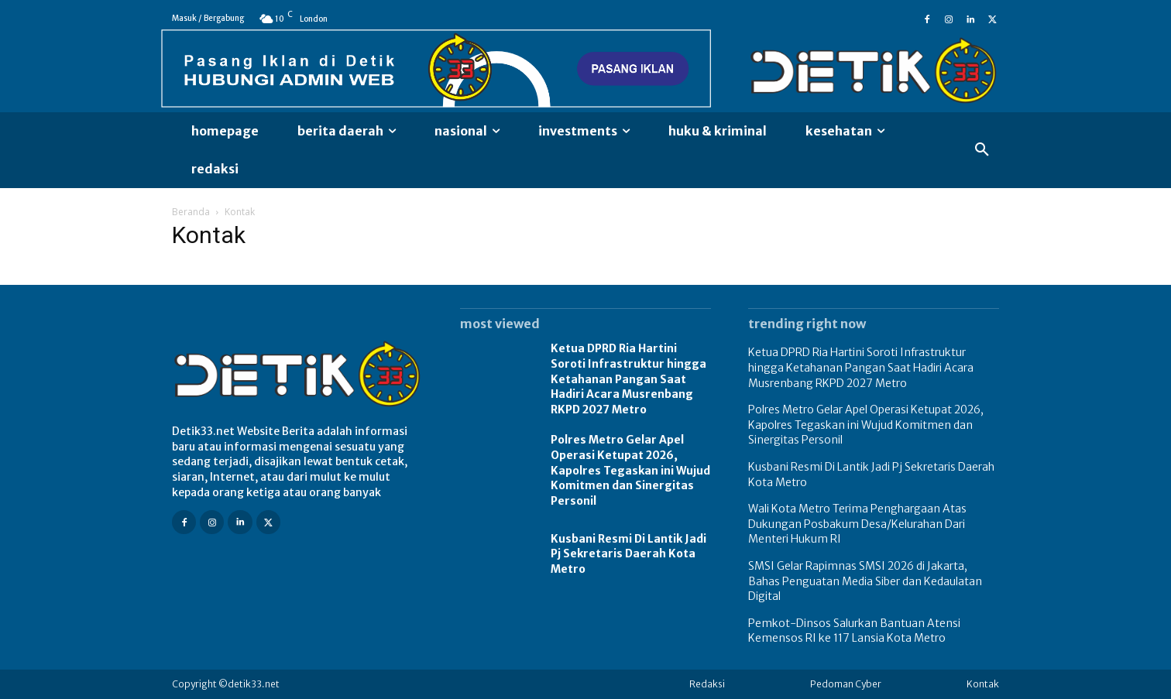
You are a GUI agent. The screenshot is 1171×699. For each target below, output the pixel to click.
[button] (982, 150)
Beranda (191, 211)
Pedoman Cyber (845, 684)
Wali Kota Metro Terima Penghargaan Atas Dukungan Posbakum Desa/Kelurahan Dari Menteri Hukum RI (857, 524)
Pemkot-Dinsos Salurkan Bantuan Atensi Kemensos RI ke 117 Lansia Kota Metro (854, 631)
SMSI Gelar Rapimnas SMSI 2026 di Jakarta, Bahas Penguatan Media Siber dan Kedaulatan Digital (865, 581)
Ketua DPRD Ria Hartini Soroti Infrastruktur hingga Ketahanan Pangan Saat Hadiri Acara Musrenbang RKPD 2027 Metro (628, 378)
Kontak (983, 684)
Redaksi (707, 684)
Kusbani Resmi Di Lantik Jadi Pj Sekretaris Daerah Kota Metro (628, 554)
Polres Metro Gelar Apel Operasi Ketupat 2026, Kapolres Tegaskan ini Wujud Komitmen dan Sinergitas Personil (630, 470)
